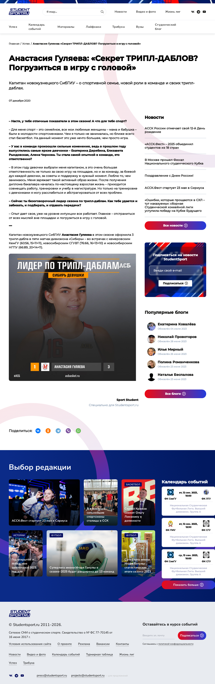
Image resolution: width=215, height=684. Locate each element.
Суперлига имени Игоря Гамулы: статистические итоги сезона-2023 (138, 566)
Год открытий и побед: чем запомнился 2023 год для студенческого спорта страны (24, 566)
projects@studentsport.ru (88, 675)
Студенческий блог (165, 27)
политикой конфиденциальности (175, 644)
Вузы (140, 27)
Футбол (56, 535)
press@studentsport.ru (52, 675)
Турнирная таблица (99, 654)
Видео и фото (146, 12)
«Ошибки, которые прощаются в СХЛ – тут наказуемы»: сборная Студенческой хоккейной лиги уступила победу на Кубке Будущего (175, 205)
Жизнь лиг (172, 12)
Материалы (66, 27)
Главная (14, 43)
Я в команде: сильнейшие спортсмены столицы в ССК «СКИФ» (97, 515)
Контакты (122, 644)
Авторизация (196, 27)
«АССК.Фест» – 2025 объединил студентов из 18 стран (169, 146)
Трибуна (118, 27)
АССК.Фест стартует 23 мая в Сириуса (174, 188)
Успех (13, 27)
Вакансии (103, 644)
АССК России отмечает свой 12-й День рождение (175, 130)
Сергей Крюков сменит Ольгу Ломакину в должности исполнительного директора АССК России (137, 515)
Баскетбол (133, 484)
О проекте (65, 644)
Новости (121, 12)
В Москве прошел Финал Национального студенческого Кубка (174, 161)
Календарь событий (37, 27)
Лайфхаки (93, 27)
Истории (19, 535)
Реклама (84, 644)
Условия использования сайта (30, 644)
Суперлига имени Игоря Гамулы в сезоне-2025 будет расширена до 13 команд (82, 570)
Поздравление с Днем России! (169, 176)
